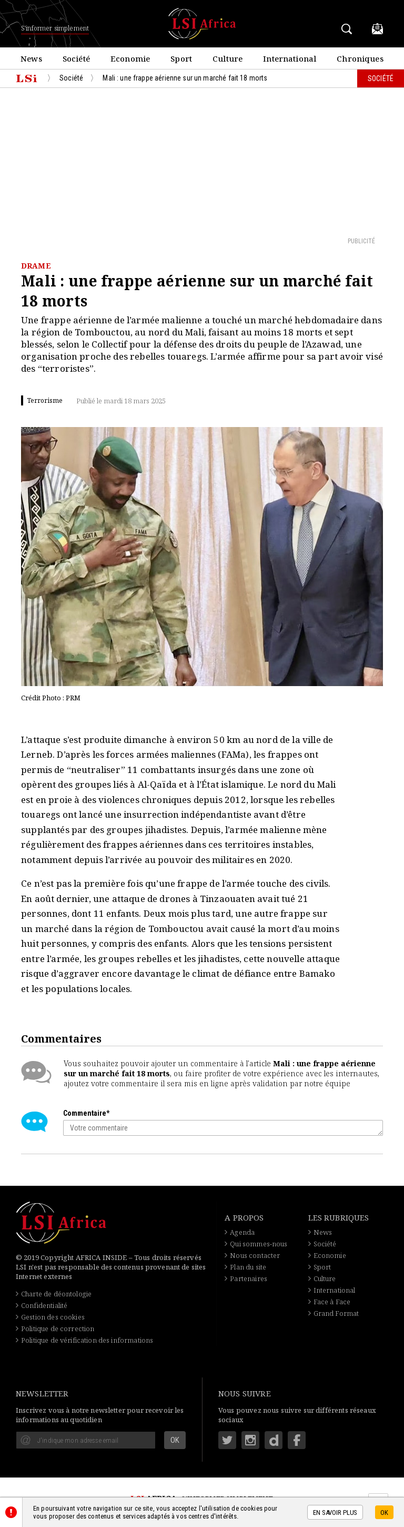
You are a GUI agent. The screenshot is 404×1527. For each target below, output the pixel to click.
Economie (330, 1255)
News (323, 1232)
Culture (325, 1278)
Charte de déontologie (56, 1293)
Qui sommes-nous (258, 1243)
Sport (322, 1267)
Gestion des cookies (53, 1317)
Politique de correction (57, 1328)
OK (384, 1512)
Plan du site (248, 1267)
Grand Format (336, 1313)
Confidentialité (44, 1305)
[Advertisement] (202, 161)
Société (325, 1243)
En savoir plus (335, 1512)
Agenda (242, 1232)
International (335, 1290)
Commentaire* (86, 1113)
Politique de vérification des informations (87, 1340)
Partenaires (248, 1278)
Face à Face (332, 1301)
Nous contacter (255, 1255)
